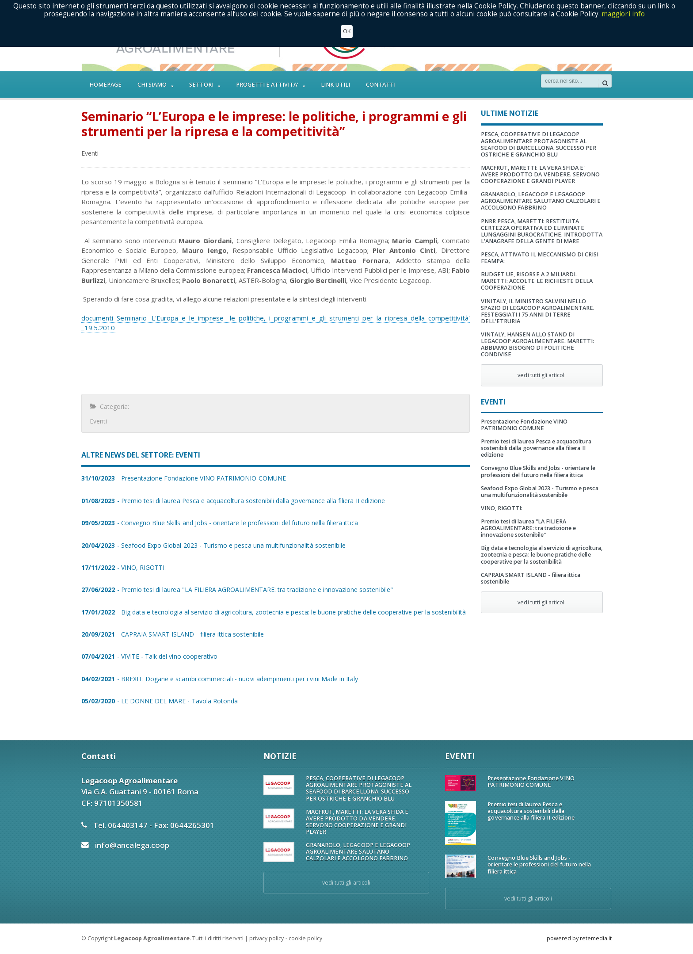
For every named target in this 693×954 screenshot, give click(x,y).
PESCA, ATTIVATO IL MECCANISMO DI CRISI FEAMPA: (539, 258)
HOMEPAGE (105, 84)
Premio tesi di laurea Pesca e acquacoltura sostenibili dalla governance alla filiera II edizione (535, 448)
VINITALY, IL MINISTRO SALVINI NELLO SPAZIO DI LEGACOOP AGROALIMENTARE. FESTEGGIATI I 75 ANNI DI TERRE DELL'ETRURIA (537, 311)
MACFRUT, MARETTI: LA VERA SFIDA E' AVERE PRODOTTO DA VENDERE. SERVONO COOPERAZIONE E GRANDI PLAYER (540, 174)
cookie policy (305, 938)
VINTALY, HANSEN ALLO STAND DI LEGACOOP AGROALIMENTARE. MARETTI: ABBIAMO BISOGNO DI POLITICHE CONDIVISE (537, 344)
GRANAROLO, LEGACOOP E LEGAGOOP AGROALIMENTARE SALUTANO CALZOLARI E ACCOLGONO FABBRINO (540, 201)
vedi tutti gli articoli (542, 375)
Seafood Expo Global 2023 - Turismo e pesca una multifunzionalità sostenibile (539, 492)
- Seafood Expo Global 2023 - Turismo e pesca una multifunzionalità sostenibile (212, 545)
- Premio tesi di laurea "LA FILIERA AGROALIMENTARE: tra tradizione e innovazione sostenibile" (236, 589)
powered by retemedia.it (579, 938)
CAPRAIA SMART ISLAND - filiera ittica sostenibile (530, 578)
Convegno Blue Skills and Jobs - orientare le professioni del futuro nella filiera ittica (537, 471)
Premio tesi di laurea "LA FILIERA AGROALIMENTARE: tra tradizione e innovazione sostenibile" (528, 528)
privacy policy (266, 938)
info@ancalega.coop (132, 845)
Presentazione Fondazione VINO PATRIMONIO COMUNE (524, 425)
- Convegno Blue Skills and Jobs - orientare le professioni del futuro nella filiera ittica (218, 523)
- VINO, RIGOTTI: (123, 567)
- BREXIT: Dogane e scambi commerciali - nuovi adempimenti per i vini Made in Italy (218, 679)
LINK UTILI (335, 84)
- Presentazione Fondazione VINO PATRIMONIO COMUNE (183, 478)
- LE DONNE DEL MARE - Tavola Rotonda (159, 701)
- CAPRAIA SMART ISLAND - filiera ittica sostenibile (172, 634)
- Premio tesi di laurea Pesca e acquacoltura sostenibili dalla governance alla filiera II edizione (232, 500)
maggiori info (623, 14)
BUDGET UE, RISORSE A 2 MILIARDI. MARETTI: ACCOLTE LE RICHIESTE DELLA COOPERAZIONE (536, 281)
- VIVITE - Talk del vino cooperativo (149, 656)
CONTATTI (381, 84)
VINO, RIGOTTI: (501, 508)
